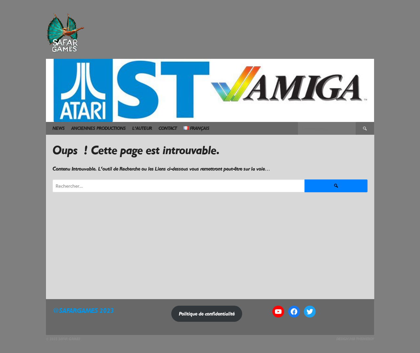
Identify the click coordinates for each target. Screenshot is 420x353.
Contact (167, 128)
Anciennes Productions (98, 128)
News (58, 128)
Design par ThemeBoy (355, 339)
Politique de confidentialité (207, 314)
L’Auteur (142, 128)
